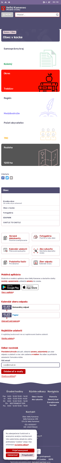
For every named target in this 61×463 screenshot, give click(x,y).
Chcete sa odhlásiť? (8, 366)
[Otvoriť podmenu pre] (57, 185)
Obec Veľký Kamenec (37, 455)
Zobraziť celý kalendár (10, 311)
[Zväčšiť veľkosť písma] (49, 2)
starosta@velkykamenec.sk (30, 425)
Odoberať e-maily (13, 361)
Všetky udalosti (8, 328)
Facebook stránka (30, 428)
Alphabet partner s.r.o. (41, 452)
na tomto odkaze (22, 445)
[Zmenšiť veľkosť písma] (46, 2)
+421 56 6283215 (30, 423)
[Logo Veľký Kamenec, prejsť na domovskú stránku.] (30, 8)
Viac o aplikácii (7, 282)
